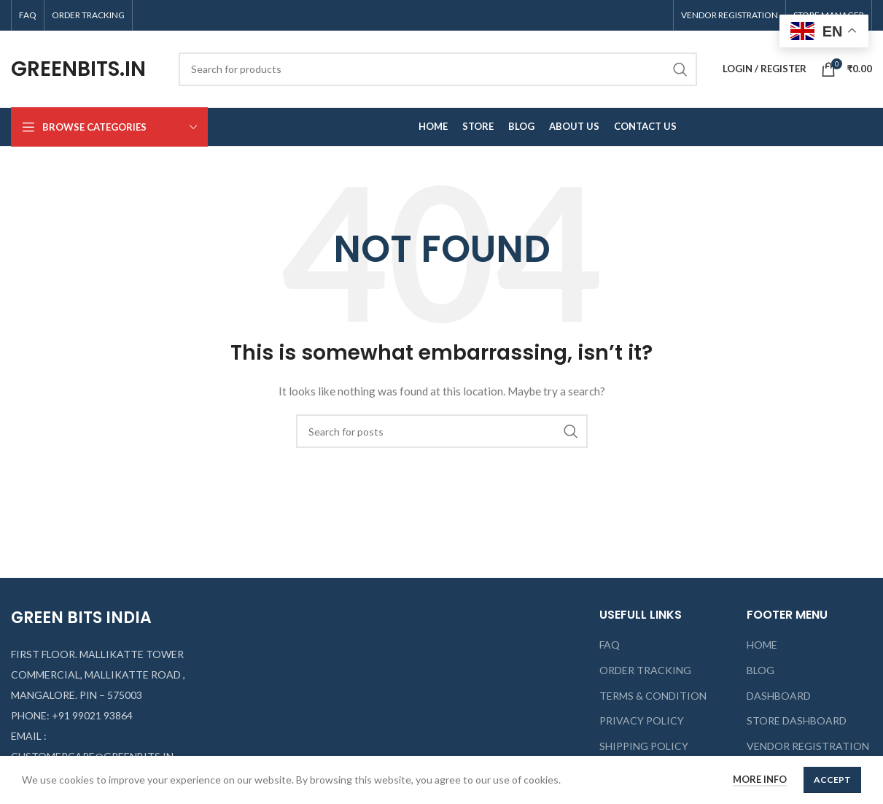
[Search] (438, 69)
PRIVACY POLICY (641, 720)
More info (760, 779)
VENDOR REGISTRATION (808, 746)
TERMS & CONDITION (653, 695)
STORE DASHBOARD (797, 720)
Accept (832, 779)
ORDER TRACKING (645, 670)
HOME (762, 644)
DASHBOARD (779, 695)
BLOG (760, 670)
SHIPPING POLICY (643, 746)
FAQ (609, 644)
